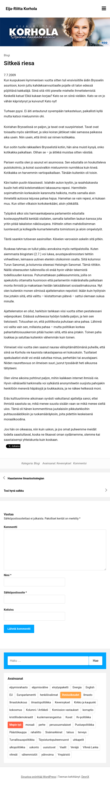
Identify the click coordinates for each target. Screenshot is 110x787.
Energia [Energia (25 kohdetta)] (77, 687)
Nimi (7, 575)
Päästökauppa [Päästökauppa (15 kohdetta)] (17, 732)
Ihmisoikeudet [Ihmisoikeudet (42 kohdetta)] (70, 694)
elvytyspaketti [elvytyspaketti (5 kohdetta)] (60, 687)
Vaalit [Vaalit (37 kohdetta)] (63, 747)
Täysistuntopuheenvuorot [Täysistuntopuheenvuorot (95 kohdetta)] (54, 739)
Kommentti (10, 527)
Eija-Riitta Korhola (21, 8)
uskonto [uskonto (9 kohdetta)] (34, 747)
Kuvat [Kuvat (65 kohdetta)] (69, 717)
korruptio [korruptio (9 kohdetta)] (88, 709)
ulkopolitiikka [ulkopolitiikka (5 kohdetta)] (17, 747)
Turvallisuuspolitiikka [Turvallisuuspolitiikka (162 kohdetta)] (22, 739)
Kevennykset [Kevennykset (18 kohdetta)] (62, 702)
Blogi (7, 55)
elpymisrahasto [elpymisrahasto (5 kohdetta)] (18, 687)
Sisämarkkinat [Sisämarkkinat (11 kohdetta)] (53, 732)
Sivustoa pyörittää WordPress (38, 776)
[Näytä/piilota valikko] (104, 8)
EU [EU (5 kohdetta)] (11, 694)
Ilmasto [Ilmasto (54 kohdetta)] (87, 694)
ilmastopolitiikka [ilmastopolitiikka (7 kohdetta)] (41, 702)
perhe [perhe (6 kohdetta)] (42, 724)
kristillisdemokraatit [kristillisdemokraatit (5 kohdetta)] (21, 717)
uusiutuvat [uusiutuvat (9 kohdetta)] (49, 747)
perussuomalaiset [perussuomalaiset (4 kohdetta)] (60, 724)
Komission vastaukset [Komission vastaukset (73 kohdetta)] (65, 709)
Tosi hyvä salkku (14, 490)
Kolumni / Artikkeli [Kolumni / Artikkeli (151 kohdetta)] (37, 709)
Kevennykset (64, 463)
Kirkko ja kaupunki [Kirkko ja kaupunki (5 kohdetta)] (85, 702)
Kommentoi (80, 463)
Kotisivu (9, 609)
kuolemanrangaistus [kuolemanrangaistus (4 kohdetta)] (49, 717)
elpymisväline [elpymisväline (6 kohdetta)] (40, 687)
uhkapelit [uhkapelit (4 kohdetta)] (78, 739)
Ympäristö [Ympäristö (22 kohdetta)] (64, 754)
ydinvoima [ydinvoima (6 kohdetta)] (47, 754)
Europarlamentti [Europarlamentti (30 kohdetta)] (26, 694)
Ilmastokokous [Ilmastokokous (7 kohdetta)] (18, 702)
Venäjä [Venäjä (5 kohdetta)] (74, 747)
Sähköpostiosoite (15, 592)
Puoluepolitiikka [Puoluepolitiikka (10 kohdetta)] (84, 724)
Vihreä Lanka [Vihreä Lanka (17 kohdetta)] (90, 747)
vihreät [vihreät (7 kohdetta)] (13, 754)
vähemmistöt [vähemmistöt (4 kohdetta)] (29, 754)
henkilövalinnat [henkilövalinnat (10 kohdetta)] (49, 694)
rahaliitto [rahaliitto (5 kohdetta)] (36, 732)
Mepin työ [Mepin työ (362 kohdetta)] (15, 724)
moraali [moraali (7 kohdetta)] (30, 724)
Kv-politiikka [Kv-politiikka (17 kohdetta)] (83, 717)
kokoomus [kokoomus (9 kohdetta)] (15, 709)
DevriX (85, 776)
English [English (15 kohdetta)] (90, 687)
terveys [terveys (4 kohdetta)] (82, 732)
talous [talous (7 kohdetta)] (70, 732)
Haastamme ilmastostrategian (26, 478)
